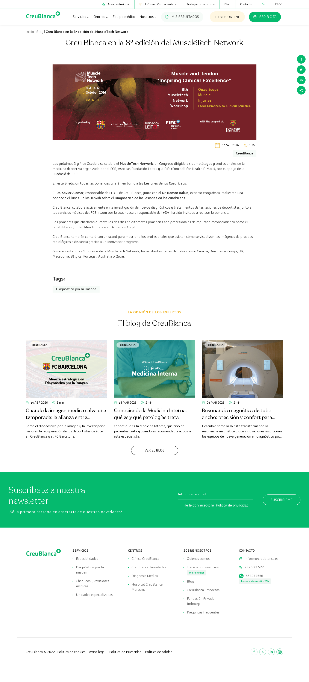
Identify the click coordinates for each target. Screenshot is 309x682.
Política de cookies (71, 652)
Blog (227, 4)
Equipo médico (124, 16)
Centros (101, 16)
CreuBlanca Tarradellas (149, 567)
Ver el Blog (155, 450)
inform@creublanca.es (261, 558)
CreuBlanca (39, 344)
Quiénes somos (198, 558)
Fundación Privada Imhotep (200, 601)
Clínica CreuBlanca (145, 558)
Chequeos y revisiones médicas (92, 583)
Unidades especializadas (94, 594)
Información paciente (158, 4)
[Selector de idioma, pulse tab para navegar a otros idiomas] (276, 4)
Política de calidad (159, 652)
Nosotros (148, 16)
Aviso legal (97, 652)
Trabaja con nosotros (201, 4)
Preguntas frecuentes (203, 612)
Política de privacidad (232, 505)
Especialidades (87, 558)
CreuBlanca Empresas (203, 590)
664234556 (254, 576)
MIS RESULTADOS (182, 16)
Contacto (246, 4)
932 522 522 (254, 567)
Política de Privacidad (125, 652)
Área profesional (116, 4)
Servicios (81, 16)
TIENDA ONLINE (227, 17)
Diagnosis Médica (145, 576)
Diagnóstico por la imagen (90, 570)
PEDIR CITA (265, 16)
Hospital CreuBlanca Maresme (147, 587)
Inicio (30, 31)
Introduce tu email (192, 494)
